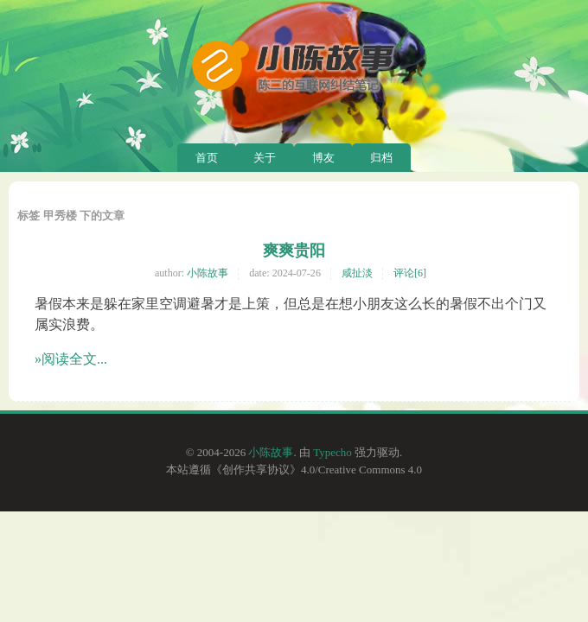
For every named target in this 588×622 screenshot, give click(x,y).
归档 (381, 157)
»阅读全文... (71, 359)
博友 (323, 157)
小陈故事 (207, 273)
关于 (264, 157)
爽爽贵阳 (294, 250)
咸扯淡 (357, 273)
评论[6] (409, 273)
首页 (206, 157)
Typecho (332, 452)
